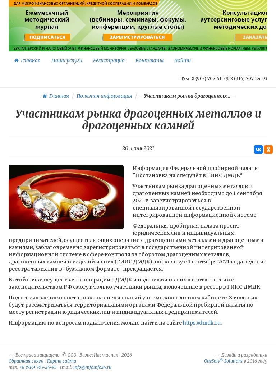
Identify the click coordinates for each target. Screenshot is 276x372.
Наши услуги (66, 60)
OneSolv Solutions (223, 361)
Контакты (149, 60)
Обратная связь (26, 361)
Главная (27, 60)
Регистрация (109, 60)
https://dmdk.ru (201, 323)
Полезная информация (104, 96)
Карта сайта (61, 361)
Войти (182, 60)
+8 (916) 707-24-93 (37, 367)
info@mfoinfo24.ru (92, 367)
